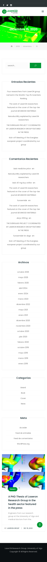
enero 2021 (23, 315)
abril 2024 (23, 288)
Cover (23, 398)
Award (23, 387)
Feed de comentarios (23, 438)
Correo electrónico (14, 5)
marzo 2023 (23, 299)
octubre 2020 (23, 331)
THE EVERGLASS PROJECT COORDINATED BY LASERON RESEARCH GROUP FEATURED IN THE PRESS (23, 128)
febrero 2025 (23, 283)
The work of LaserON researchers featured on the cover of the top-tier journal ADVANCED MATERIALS (23, 107)
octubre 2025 (23, 272)
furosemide (22, 200)
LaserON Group (12, 528)
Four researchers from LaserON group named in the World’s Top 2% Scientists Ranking (23, 95)
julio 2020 (23, 336)
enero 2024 (23, 293)
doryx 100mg (22, 218)
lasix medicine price (22, 168)
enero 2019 (23, 363)
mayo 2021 (23, 309)
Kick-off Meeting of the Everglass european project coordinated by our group (23, 141)
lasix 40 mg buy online (22, 182)
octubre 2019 (23, 347)
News (23, 403)
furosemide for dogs (22, 236)
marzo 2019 (23, 358)
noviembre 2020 (23, 326)
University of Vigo (34, 548)
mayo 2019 (23, 353)
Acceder (23, 427)
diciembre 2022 (23, 304)
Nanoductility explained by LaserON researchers (23, 118)
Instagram (11, 5)
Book (23, 393)
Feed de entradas (23, 433)
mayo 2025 (23, 277)
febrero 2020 (23, 342)
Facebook (3, 5)
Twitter (7, 5)
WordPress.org (23, 444)
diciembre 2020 (23, 320)
